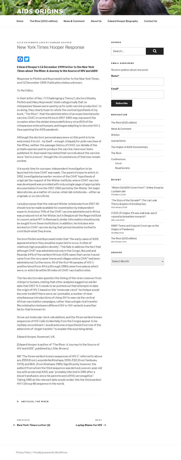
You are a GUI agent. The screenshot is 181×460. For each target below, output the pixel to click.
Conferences (118, 159)
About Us (96, 21)
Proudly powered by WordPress (50, 452)
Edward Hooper (61, 42)
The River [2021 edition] (43, 21)
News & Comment (74, 21)
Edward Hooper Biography (123, 21)
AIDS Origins (40, 11)
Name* (137, 80)
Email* (137, 93)
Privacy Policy (23, 452)
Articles (27, 401)
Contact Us (150, 21)
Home (20, 21)
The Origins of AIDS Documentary (129, 147)
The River (42, 401)
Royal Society (122, 168)
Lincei (118, 163)
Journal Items (118, 140)
